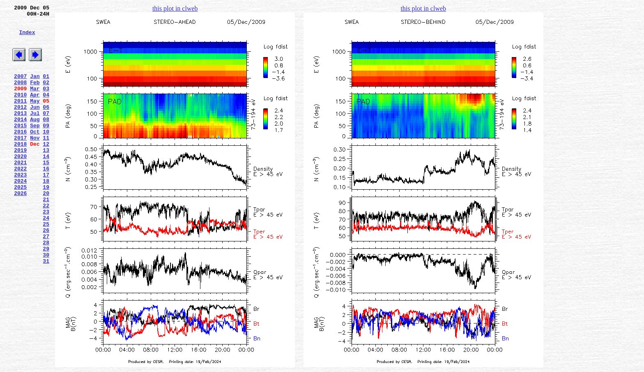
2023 (20, 206)
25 (46, 265)
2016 (20, 154)
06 (46, 125)
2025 (20, 221)
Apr (34, 110)
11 (46, 162)
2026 (20, 228)
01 (46, 88)
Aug (34, 140)
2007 (20, 88)
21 (46, 236)
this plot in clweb (175, 8)
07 (46, 132)
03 (46, 103)
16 (46, 199)
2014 (20, 140)
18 (46, 214)
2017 (20, 162)
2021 (20, 191)
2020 (20, 184)
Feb (34, 95)
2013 (20, 132)
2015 (20, 147)
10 (46, 154)
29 (46, 295)
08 (46, 140)
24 (46, 258)
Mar (34, 103)
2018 (20, 169)
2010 (20, 110)
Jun (34, 125)
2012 (20, 125)
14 (46, 184)
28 (46, 288)
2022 (20, 199)
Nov (34, 162)
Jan (34, 88)
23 (46, 251)
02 (46, 95)
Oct (34, 154)
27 (46, 280)
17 (46, 206)
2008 (20, 95)
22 (46, 243)
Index (27, 38)
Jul (34, 132)
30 (46, 302)
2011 (20, 118)
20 (46, 228)
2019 (20, 177)
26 (46, 273)
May (34, 118)
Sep (34, 147)
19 (46, 221)
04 (46, 110)
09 (46, 147)
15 (46, 191)
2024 (20, 214)
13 (46, 177)
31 (46, 310)
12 (46, 169)
